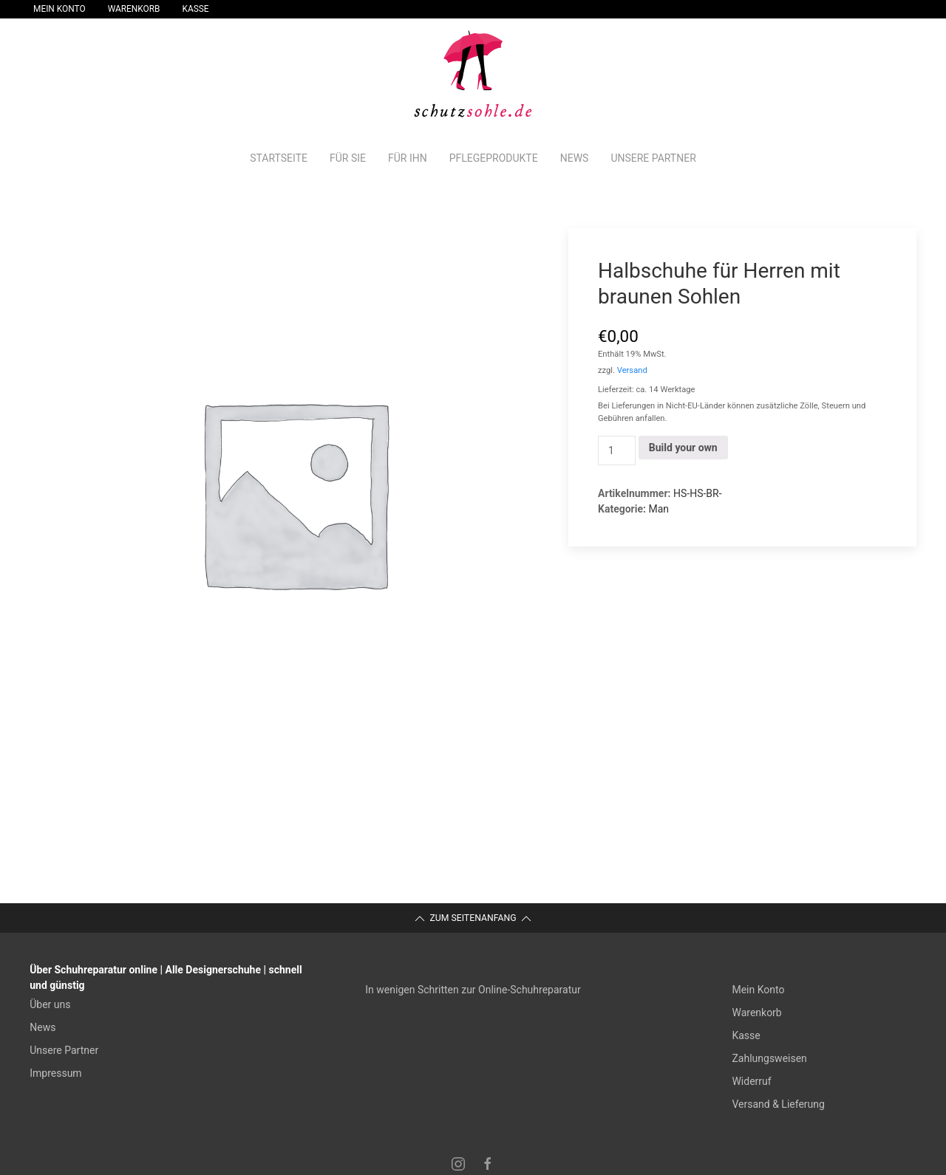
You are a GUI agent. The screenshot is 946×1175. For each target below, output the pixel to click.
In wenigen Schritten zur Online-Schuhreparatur (472, 990)
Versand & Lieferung (778, 1104)
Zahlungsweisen (769, 1058)
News (574, 158)
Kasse (196, 9)
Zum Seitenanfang (472, 918)
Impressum (55, 1073)
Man (658, 509)
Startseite (278, 158)
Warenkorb (134, 9)
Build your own (683, 447)
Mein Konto (59, 9)
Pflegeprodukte (493, 158)
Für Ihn (407, 158)
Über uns (50, 1004)
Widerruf (751, 1081)
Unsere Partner (652, 158)
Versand (632, 370)
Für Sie (348, 158)
